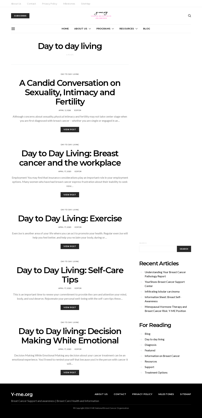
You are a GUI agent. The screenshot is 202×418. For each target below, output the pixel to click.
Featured (150, 350)
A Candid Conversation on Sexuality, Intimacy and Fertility (69, 92)
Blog (146, 28)
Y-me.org (22, 394)
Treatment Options (156, 372)
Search (143, 243)
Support (149, 366)
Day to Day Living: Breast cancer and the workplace (70, 158)
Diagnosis (150, 344)
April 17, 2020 (64, 171)
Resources (126, 28)
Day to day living (70, 74)
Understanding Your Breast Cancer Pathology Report (165, 274)
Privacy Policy (49, 3)
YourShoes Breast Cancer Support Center (165, 283)
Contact (31, 3)
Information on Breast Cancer (162, 355)
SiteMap (85, 3)
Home (65, 28)
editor (77, 110)
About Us (16, 3)
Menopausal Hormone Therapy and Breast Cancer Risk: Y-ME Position (166, 308)
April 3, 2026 (65, 110)
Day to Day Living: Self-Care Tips (69, 275)
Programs (103, 28)
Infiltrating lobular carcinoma (162, 291)
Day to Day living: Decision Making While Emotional (69, 335)
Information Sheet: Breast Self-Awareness (163, 299)
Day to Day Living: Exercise (70, 218)
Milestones (69, 3)
